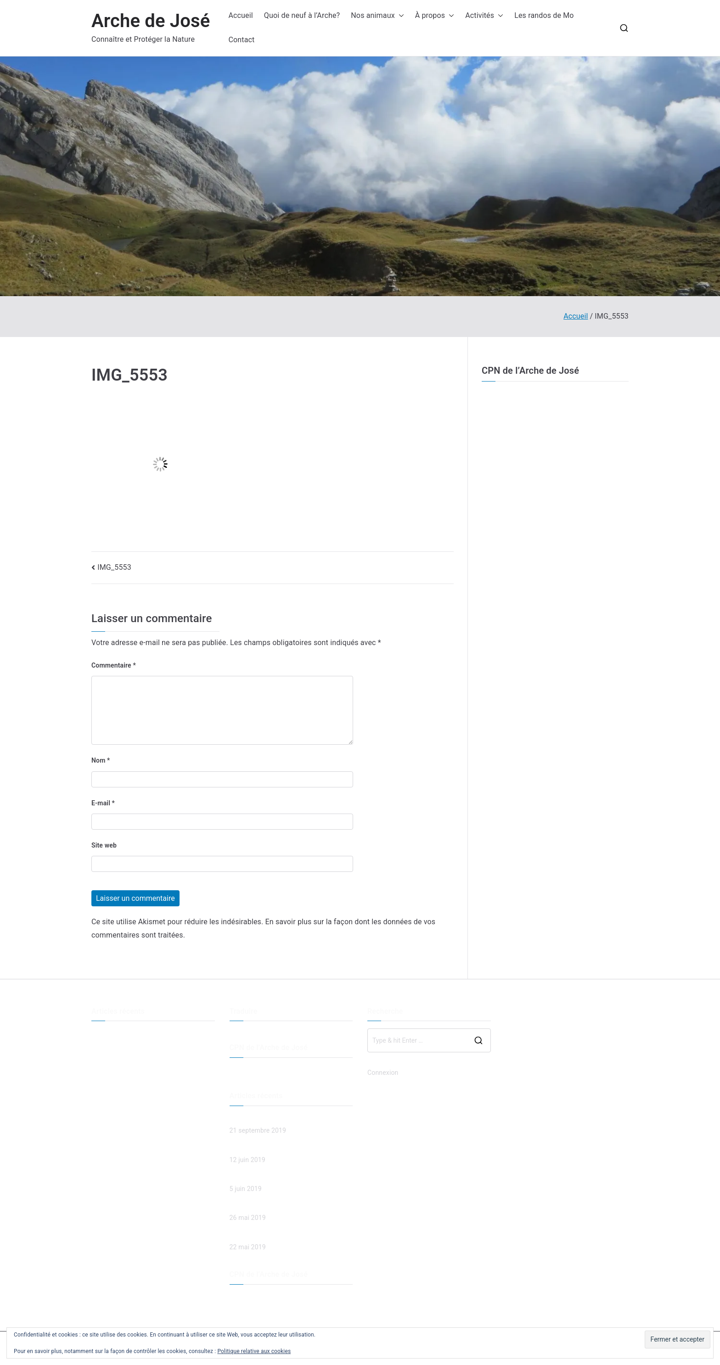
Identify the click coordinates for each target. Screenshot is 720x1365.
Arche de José (150, 21)
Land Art (103, 1064)
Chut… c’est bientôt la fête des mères (145, 1095)
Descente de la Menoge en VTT (136, 1034)
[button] (399, 15)
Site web (104, 845)
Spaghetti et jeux (115, 1080)
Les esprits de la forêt (123, 1049)
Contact (241, 39)
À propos (434, 15)
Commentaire (113, 665)
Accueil (240, 15)
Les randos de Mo (544, 15)
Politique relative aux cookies (254, 1351)
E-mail (103, 803)
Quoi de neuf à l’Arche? (302, 15)
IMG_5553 (114, 567)
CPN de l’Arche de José (530, 370)
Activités (484, 15)
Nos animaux (377, 15)
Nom (100, 760)
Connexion (383, 1072)
